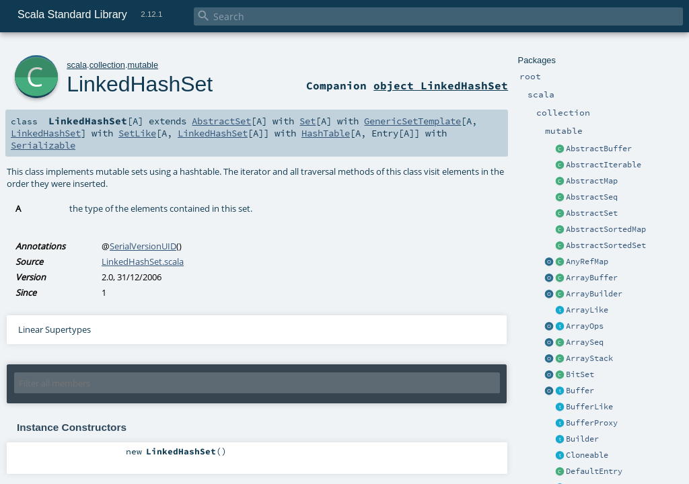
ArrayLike (587, 310)
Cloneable (587, 455)
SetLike (137, 133)
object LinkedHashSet (440, 85)
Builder (582, 439)
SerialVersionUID (143, 246)
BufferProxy (592, 423)
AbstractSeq (592, 197)
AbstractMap (592, 181)
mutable (143, 65)
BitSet (580, 374)
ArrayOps (585, 326)
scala (77, 65)
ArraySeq (585, 342)
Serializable (43, 145)
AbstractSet (592, 213)
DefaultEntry (594, 471)
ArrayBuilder (594, 293)
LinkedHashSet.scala (143, 261)
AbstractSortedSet (606, 245)
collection (107, 65)
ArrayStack (589, 358)
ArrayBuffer (592, 277)
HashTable (325, 133)
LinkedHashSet (140, 84)
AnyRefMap (587, 261)
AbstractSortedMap (606, 229)
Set (307, 121)
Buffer (580, 390)
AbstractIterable (603, 164)
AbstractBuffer (599, 148)
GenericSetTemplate (412, 121)
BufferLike (589, 406)
